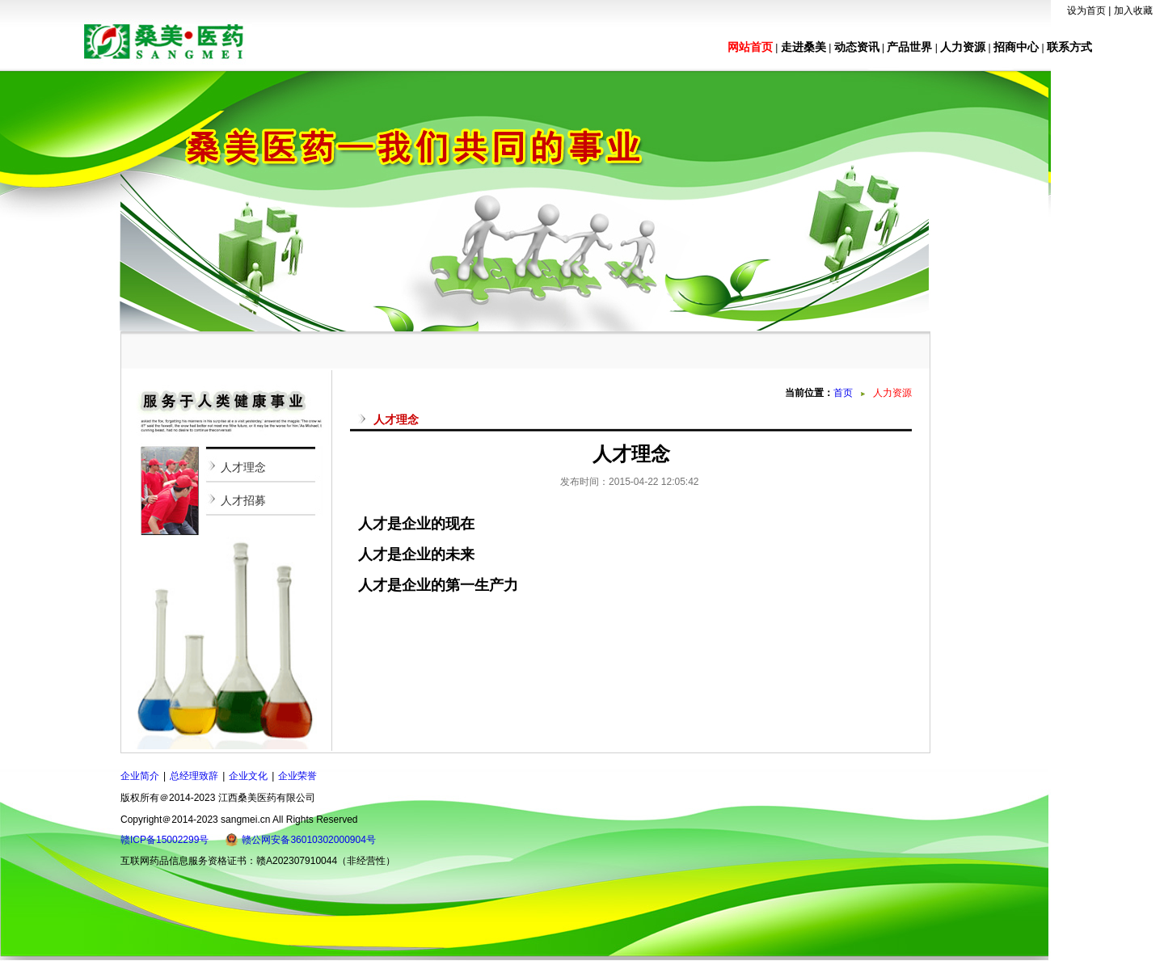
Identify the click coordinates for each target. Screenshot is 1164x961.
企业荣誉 (297, 776)
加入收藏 (1133, 10)
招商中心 (1016, 46)
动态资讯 (856, 46)
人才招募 (243, 500)
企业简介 (139, 776)
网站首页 (750, 46)
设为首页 (1086, 10)
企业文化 (248, 776)
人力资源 (962, 46)
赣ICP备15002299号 (164, 839)
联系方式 (1069, 46)
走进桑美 (803, 46)
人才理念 (243, 467)
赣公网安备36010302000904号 (308, 839)
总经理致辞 (194, 776)
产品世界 (909, 46)
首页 (843, 392)
